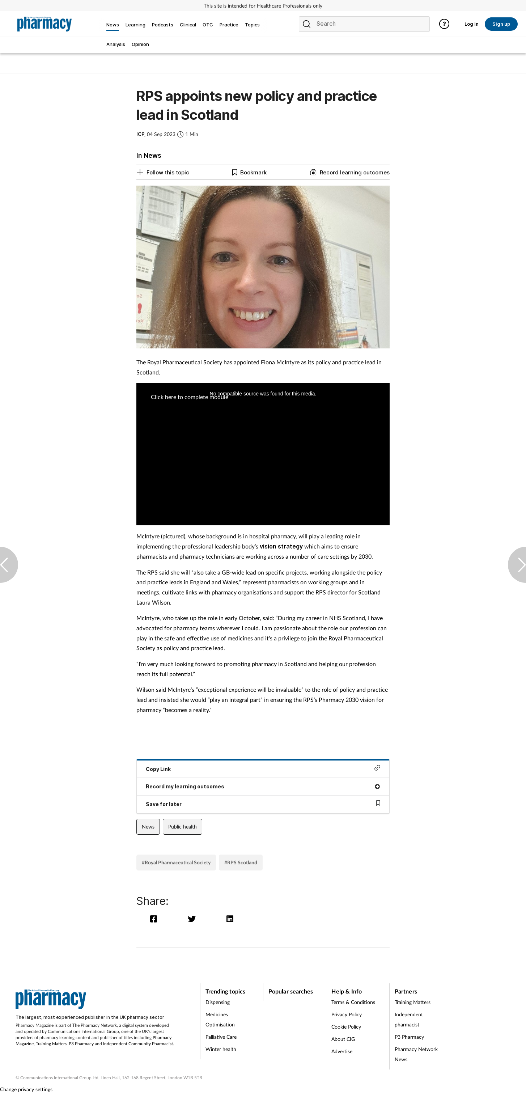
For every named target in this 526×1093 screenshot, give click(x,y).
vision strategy (281, 546)
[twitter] (193, 919)
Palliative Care (221, 1037)
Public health (182, 826)
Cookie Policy (346, 1027)
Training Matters (51, 1043)
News (148, 826)
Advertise (341, 1051)
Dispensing (217, 1002)
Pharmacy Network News (416, 1054)
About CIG (343, 1039)
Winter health (220, 1049)
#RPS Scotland (240, 862)
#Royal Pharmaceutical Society (176, 862)
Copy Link (263, 768)
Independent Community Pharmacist (138, 1043)
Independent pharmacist (409, 1019)
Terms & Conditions (353, 1002)
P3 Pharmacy (81, 1043)
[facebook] (155, 919)
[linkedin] (230, 919)
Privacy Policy (346, 1014)
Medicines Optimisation (220, 1019)
